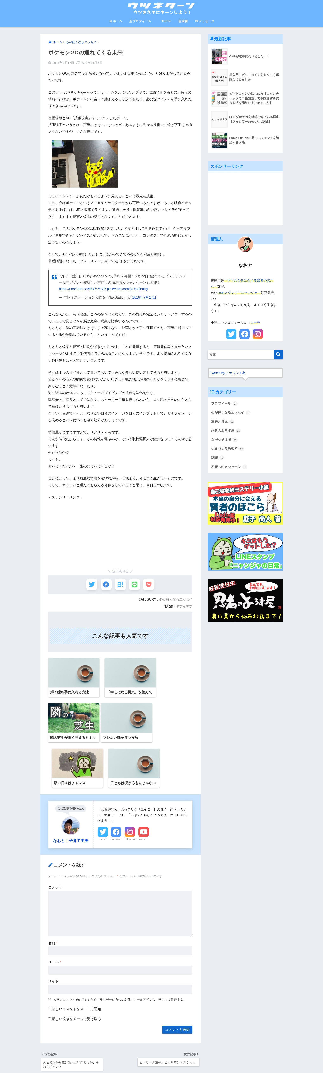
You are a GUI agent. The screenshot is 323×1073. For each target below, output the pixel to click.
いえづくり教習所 (228, 449)
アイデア (185, 607)
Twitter (164, 21)
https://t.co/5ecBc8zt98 (77, 289)
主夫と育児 (223, 421)
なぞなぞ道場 (225, 440)
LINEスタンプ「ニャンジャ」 (239, 292)
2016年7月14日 (144, 297)
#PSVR (101, 289)
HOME (161, 1055)
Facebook (116, 799)
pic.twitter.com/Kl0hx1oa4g (129, 289)
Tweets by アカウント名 (228, 373)
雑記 (218, 458)
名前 (52, 903)
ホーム (115, 21)
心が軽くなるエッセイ (175, 600)
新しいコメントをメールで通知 (76, 969)
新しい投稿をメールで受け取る (76, 979)
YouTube (143, 799)
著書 (183, 21)
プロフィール (140, 21)
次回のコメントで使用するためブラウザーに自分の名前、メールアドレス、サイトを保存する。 (119, 960)
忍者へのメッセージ (230, 467)
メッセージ (204, 21)
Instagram (130, 799)
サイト (53, 942)
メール (54, 923)
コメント (55, 848)
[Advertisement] (120, 529)
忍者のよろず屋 (226, 431)
